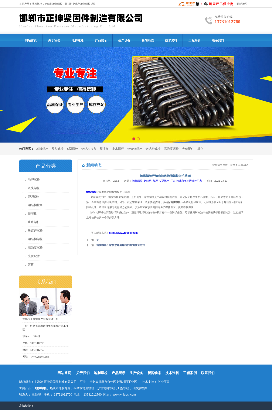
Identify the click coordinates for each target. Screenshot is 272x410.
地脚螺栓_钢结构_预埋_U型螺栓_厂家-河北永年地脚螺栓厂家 (167, 180)
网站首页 (31, 40)
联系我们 (218, 40)
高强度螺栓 (171, 148)
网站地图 (242, 3)
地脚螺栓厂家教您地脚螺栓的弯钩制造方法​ (120, 245)
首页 (232, 165)
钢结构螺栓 (153, 148)
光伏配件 (188, 148)
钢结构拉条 (88, 148)
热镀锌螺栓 (134, 148)
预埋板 (104, 148)
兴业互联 (164, 381)
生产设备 (124, 40)
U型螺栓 (72, 148)
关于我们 (54, 40)
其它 (200, 148)
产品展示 (101, 40)
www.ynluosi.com (39, 356)
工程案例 (194, 40)
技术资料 (171, 40)
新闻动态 (148, 40)
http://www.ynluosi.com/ (124, 232)
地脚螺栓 (37, 3)
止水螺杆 (118, 148)
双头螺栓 (58, 148)
